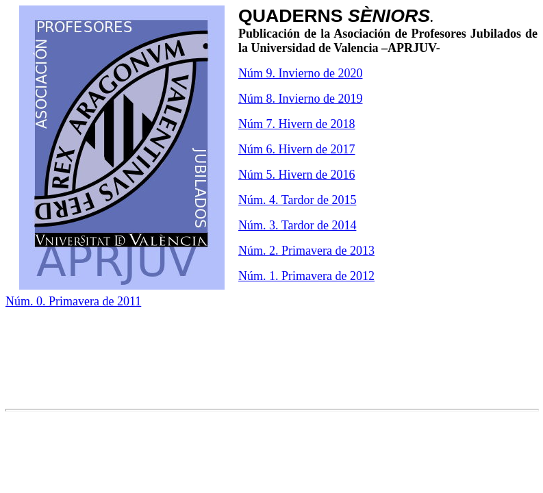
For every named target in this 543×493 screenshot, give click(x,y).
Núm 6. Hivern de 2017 (296, 149)
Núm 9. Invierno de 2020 (300, 73)
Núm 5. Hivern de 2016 (296, 174)
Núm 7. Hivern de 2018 (296, 124)
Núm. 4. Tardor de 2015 (297, 200)
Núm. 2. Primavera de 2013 (306, 250)
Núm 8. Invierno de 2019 (300, 98)
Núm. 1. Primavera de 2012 (306, 276)
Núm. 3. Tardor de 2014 (297, 225)
